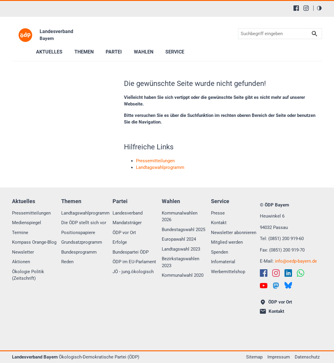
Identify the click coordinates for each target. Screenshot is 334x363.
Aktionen (21, 261)
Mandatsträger (127, 222)
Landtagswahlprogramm (85, 213)
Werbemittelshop (228, 271)
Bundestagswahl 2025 (183, 229)
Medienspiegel (26, 222)
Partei (114, 52)
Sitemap (254, 357)
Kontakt (219, 222)
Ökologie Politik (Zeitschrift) (28, 275)
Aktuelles (49, 52)
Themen (84, 52)
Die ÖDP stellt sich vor (83, 222)
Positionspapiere (78, 232)
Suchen (314, 33)
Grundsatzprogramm (81, 242)
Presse (218, 213)
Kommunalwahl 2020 (182, 275)
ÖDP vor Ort (124, 232)
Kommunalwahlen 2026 (179, 216)
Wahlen (143, 52)
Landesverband (128, 213)
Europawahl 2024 (179, 239)
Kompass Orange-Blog (34, 242)
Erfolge (120, 242)
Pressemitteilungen (31, 213)
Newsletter (23, 252)
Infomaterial (223, 261)
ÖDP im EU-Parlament (134, 261)
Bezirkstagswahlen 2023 (180, 262)
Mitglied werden (227, 242)
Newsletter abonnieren (233, 232)
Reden (67, 261)
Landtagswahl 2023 (181, 249)
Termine (20, 232)
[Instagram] (306, 8)
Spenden (219, 252)
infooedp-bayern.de (296, 261)
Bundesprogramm (79, 252)
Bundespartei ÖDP (131, 252)
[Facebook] (296, 8)
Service (174, 52)
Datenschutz (307, 357)
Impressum (278, 357)
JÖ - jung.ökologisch (133, 271)
